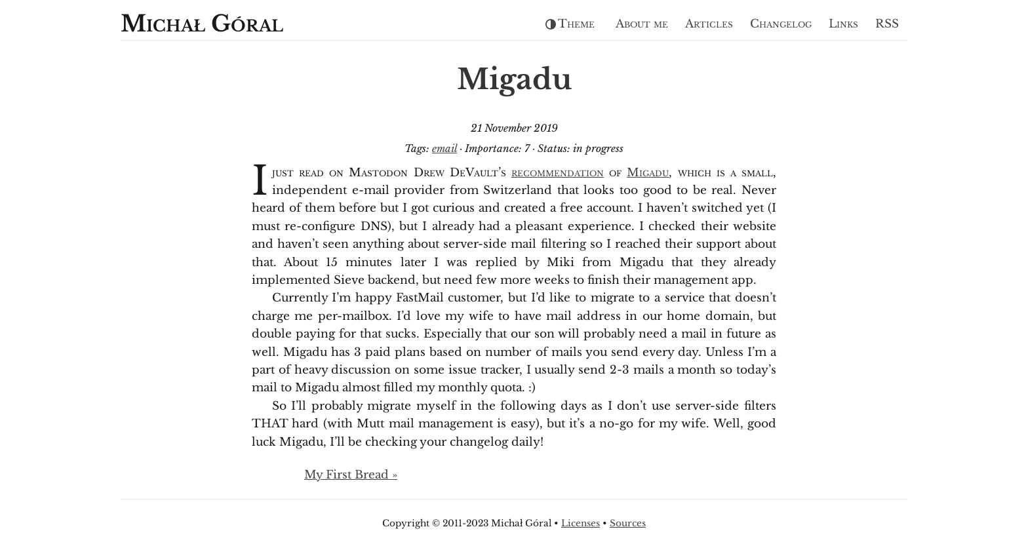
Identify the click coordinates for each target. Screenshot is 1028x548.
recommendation (557, 172)
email (444, 148)
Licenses (580, 523)
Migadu (648, 172)
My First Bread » (350, 474)
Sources (628, 523)
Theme (570, 24)
